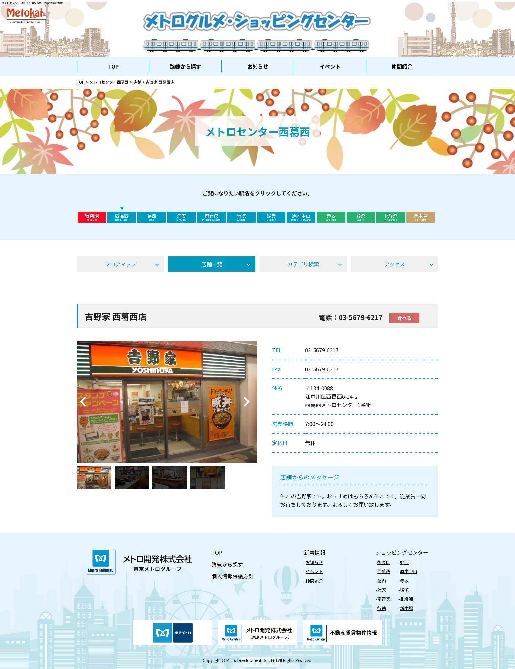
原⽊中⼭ (408, 571)
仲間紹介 (402, 66)
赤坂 (331, 217)
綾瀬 (360, 217)
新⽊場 (406, 608)
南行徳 (211, 217)
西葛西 (121, 217)
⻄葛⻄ (383, 571)
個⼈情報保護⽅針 (233, 576)
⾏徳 (381, 608)
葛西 (151, 217)
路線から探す (185, 66)
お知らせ (257, 66)
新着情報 (314, 552)
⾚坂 (404, 580)
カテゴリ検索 (303, 264)
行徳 (241, 217)
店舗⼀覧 (211, 264)
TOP (113, 66)
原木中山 (301, 217)
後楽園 (91, 217)
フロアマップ (120, 264)
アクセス (394, 264)
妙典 (271, 217)
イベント (330, 66)
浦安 (181, 217)
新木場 (420, 217)
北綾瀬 (390, 217)
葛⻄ (381, 580)
